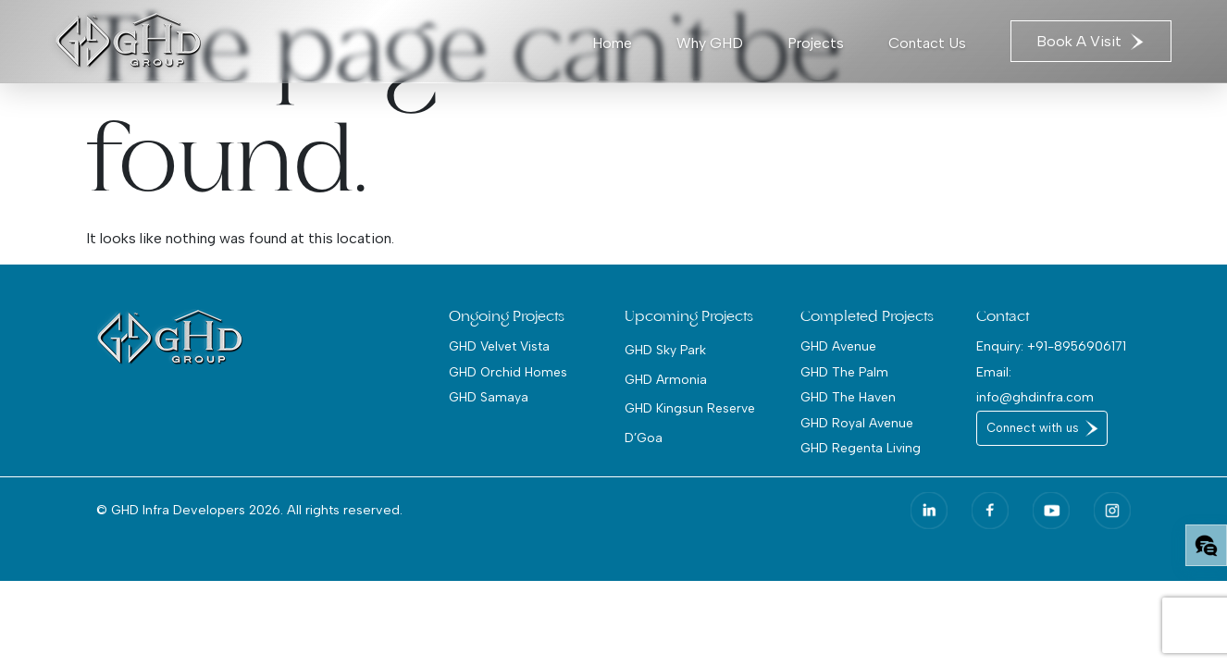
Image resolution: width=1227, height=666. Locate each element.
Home (612, 43)
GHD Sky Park (665, 349)
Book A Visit (1091, 41)
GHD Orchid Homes (508, 371)
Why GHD (709, 43)
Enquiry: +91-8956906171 (1051, 346)
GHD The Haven (848, 396)
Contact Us (927, 43)
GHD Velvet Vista (499, 346)
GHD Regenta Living (860, 447)
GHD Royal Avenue (856, 422)
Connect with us (1032, 428)
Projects (815, 43)
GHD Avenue (838, 346)
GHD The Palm (844, 371)
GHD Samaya (488, 396)
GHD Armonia (666, 379)
